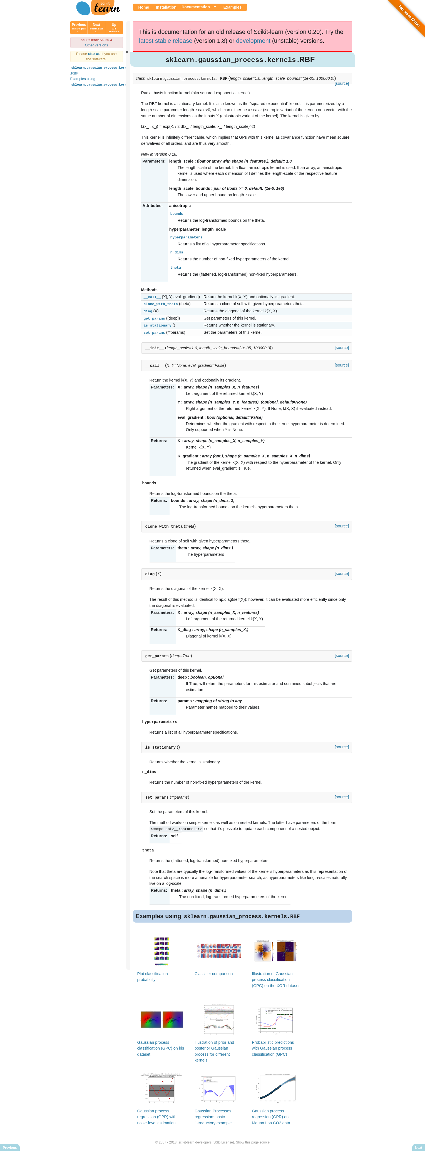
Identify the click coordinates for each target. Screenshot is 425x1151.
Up (114, 28)
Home (143, 7)
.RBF (102, 70)
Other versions (96, 45)
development (253, 40)
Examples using (105, 82)
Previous (79, 28)
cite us (95, 53)
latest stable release (165, 40)
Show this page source (253, 1142)
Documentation (196, 7)
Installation (166, 7)
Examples (232, 7)
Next (96, 28)
